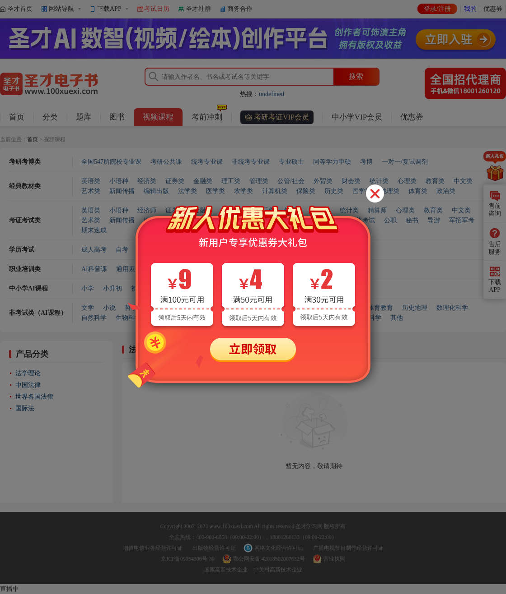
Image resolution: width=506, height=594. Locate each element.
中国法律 (28, 385)
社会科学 (199, 307)
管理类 (258, 181)
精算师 (377, 210)
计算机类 (274, 191)
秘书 (412, 220)
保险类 (305, 191)
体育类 (417, 191)
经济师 (146, 210)
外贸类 (323, 181)
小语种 (118, 181)
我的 (470, 8)
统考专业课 (207, 161)
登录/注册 (437, 8)
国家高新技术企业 (226, 569)
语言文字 (333, 307)
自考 (122, 249)
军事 (277, 307)
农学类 (243, 191)
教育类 (435, 181)
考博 (366, 161)
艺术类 (90, 191)
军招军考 (461, 220)
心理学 (168, 307)
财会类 (351, 181)
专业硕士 (291, 161)
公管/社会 (291, 181)
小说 (109, 307)
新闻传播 (122, 191)
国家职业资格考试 (349, 220)
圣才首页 (20, 8)
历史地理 (414, 307)
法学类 (187, 191)
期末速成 (94, 230)
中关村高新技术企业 (277, 569)
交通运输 (265, 317)
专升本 (146, 249)
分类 (50, 117)
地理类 (389, 191)
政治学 (230, 307)
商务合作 (240, 8)
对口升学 (230, 288)
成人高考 (94, 249)
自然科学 (94, 317)
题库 (83, 117)
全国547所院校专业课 (111, 161)
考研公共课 (166, 161)
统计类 (379, 181)
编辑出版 (156, 191)
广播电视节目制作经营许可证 (348, 548)
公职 (390, 220)
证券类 (174, 181)
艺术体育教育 (374, 307)
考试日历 (156, 8)
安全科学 (368, 317)
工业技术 (231, 317)
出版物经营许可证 (214, 548)
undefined (271, 94)
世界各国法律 (34, 396)
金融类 (202, 181)
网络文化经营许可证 (278, 548)
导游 (433, 220)
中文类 (463, 181)
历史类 (333, 191)
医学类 (215, 191)
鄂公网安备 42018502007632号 (269, 559)
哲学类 (361, 191)
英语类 (90, 181)
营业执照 (334, 559)
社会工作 (262, 210)
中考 (159, 288)
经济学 (302, 307)
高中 (180, 288)
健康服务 (163, 269)
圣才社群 (198, 8)
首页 (16, 117)
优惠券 (492, 8)
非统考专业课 (251, 161)
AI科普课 (94, 269)
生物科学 (128, 317)
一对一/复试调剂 (405, 161)
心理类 (407, 181)
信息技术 (266, 269)
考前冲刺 (209, 114)
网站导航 (61, 8)
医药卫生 (162, 317)
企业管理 (300, 269)
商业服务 (197, 269)
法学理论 (28, 373)
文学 (87, 307)
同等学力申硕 (332, 161)
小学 (87, 288)
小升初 (112, 288)
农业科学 (197, 317)
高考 (202, 288)
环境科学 (334, 317)
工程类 (271, 220)
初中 (137, 288)
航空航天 (300, 317)
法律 (255, 307)
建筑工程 (231, 269)
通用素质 (128, 269)
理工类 (230, 181)
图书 (117, 117)
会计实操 (334, 269)
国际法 (24, 408)
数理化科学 (452, 307)
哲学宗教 (137, 307)
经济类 (146, 181)
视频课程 (158, 117)
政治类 (445, 191)
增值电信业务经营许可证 (153, 548)
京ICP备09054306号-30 (188, 559)
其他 (396, 317)
